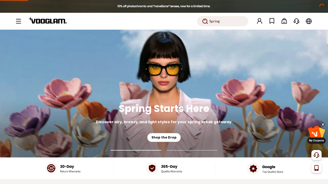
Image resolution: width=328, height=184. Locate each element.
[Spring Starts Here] (164, 93)
